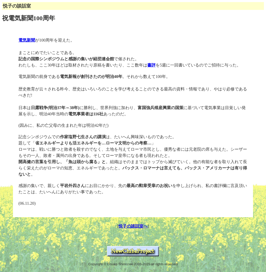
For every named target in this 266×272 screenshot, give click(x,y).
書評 (151, 65)
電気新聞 (26, 40)
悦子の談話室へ (133, 226)
